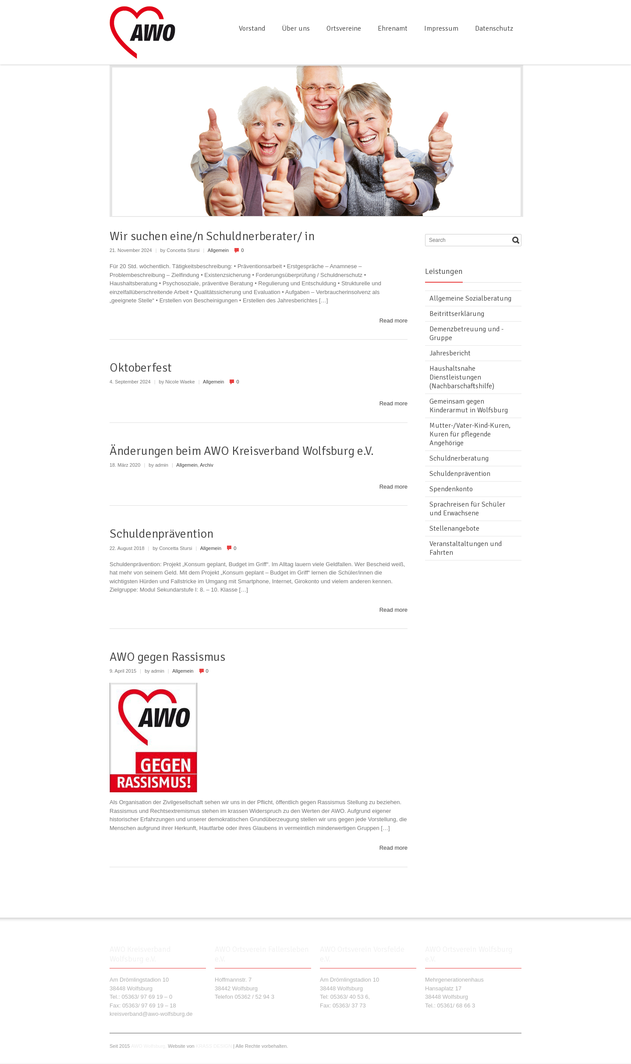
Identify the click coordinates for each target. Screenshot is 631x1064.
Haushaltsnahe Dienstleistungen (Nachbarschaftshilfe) (461, 377)
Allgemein (218, 250)
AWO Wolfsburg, (149, 1046)
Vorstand (252, 28)
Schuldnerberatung (459, 458)
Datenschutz (494, 28)
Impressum (441, 28)
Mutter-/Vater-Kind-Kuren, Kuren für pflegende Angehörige (469, 434)
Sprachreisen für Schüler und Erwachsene (467, 509)
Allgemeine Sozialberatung (470, 298)
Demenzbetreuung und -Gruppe (466, 333)
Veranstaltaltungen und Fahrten (465, 548)
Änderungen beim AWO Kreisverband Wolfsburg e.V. (242, 450)
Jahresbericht (450, 353)
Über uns (296, 28)
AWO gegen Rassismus (167, 656)
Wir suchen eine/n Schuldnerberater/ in (212, 236)
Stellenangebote (454, 528)
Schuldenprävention (161, 533)
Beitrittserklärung (456, 313)
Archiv (206, 465)
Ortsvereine (343, 28)
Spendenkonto (451, 489)
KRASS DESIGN (214, 1046)
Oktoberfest (141, 367)
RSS (516, 10)
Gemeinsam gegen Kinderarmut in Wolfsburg (468, 406)
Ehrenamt (393, 28)
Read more (393, 320)
